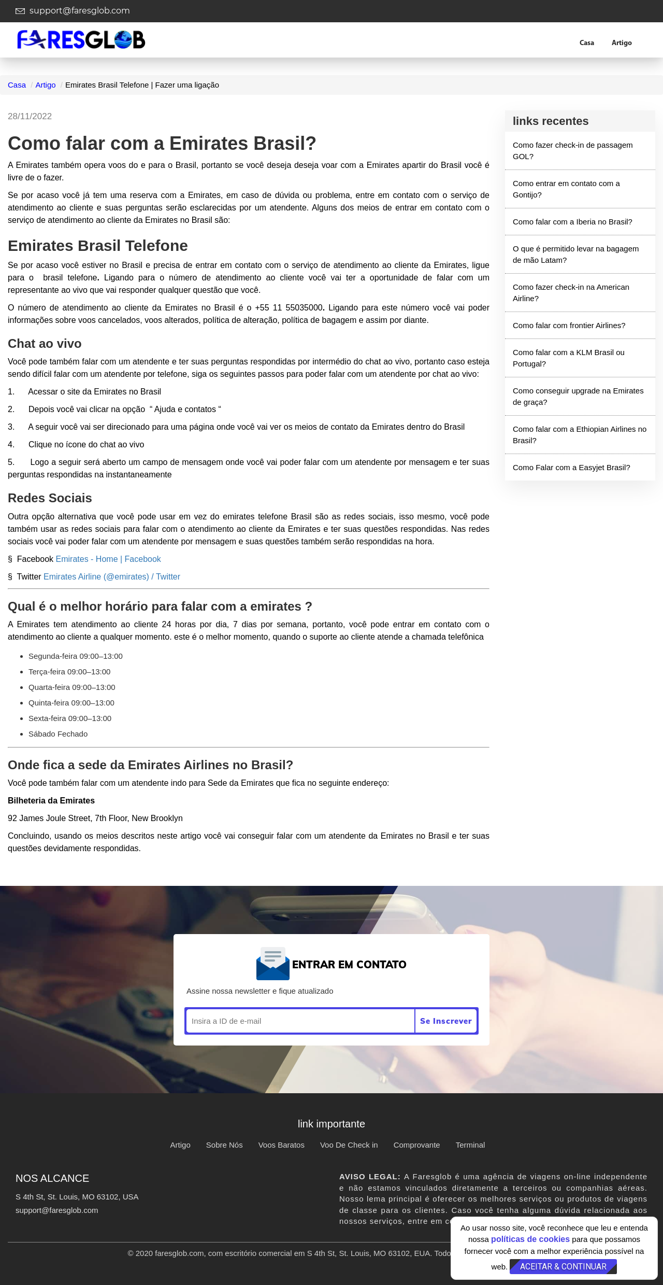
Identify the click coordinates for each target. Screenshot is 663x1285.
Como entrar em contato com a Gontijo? (566, 189)
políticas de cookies (530, 1239)
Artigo (622, 43)
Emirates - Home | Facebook (108, 559)
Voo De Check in (349, 1144)
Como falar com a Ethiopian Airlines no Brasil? (579, 434)
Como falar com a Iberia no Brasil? (572, 221)
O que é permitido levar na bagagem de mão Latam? (576, 254)
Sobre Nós (224, 1144)
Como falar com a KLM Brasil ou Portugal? (569, 358)
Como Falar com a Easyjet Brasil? (571, 467)
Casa (587, 43)
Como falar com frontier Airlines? (569, 325)
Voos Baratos (281, 1144)
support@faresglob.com (73, 11)
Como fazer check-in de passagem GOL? (573, 150)
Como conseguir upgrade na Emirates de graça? (578, 396)
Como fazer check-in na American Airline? (571, 292)
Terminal (470, 1144)
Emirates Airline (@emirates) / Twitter (112, 576)
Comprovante (417, 1144)
